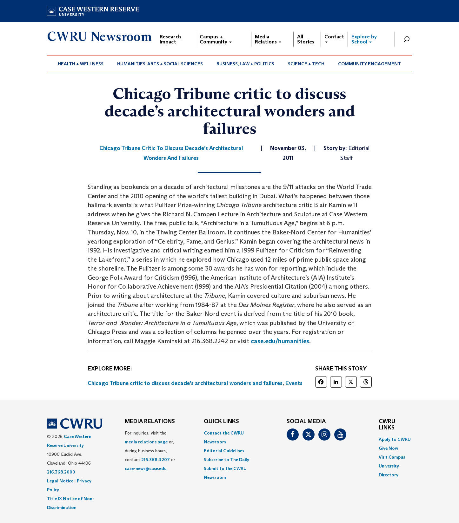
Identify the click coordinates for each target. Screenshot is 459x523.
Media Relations (268, 39)
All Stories (305, 39)
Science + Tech (306, 64)
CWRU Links (387, 424)
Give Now (388, 448)
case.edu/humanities (280, 341)
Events (294, 383)
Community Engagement (369, 64)
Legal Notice (60, 481)
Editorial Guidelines (224, 451)
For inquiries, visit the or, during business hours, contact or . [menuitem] (150, 450)
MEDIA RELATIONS (150, 421)
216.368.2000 (61, 472)
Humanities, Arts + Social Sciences (160, 64)
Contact (334, 38)
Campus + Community (216, 39)
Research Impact (170, 39)
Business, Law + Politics (245, 64)
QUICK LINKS (221, 421)
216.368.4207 (155, 459)
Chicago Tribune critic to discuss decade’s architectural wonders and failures (185, 383)
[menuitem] (80, 64)
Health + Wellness (80, 64)
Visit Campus (392, 457)
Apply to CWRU (395, 439)
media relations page (146, 442)
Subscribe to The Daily (226, 459)
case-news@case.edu (146, 468)
